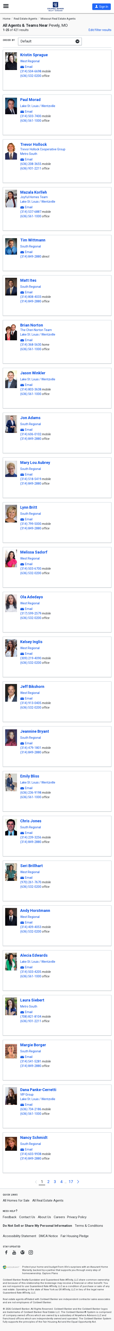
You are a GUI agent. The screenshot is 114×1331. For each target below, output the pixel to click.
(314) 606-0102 (30, 434)
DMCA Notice (48, 1236)
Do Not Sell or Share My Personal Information (37, 1226)
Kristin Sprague (34, 55)
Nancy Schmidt (34, 1137)
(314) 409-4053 (30, 927)
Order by (9, 40)
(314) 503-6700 (30, 568)
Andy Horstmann (35, 910)
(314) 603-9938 (30, 1154)
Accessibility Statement (19, 1236)
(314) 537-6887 (30, 211)
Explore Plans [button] (50, 1273)
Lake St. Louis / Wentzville (37, 105)
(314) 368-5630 (30, 344)
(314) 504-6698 (30, 71)
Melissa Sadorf (33, 552)
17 (71, 1181)
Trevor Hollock (33, 144)
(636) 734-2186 (30, 1109)
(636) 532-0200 (30, 76)
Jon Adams (30, 417)
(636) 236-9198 (30, 792)
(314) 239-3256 (30, 837)
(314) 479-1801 (30, 747)
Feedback (9, 1217)
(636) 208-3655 (30, 164)
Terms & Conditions (89, 1226)
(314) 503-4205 (30, 971)
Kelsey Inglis (31, 641)
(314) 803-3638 (30, 389)
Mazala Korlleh (33, 192)
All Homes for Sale (16, 1200)
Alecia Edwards (34, 955)
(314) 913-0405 (30, 703)
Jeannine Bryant (34, 731)
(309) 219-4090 (30, 658)
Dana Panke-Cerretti (38, 1089)
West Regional (30, 61)
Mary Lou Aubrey (35, 462)
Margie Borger (33, 1045)
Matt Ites (28, 280)
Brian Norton (31, 325)
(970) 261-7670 (30, 882)
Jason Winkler (32, 373)
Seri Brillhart (31, 865)
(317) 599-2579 (30, 613)
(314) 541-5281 (30, 1061)
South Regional (30, 246)
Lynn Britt (28, 507)
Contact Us (27, 1217)
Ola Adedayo (31, 597)
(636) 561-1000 (30, 120)
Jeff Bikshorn (32, 686)
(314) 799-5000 (30, 524)
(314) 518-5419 (30, 479)
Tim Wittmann (32, 240)
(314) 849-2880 (30, 256)
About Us (44, 1217)
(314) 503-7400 (30, 116)
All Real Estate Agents (47, 1200)
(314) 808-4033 (30, 297)
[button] (101, 6)
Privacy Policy (76, 1217)
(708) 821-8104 (30, 1016)
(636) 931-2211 (30, 168)
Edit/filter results (100, 30)
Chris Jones (30, 821)
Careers (59, 1217)
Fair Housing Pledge (75, 1236)
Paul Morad (30, 99)
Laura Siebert (32, 1000)
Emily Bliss (29, 776)
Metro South (28, 153)
